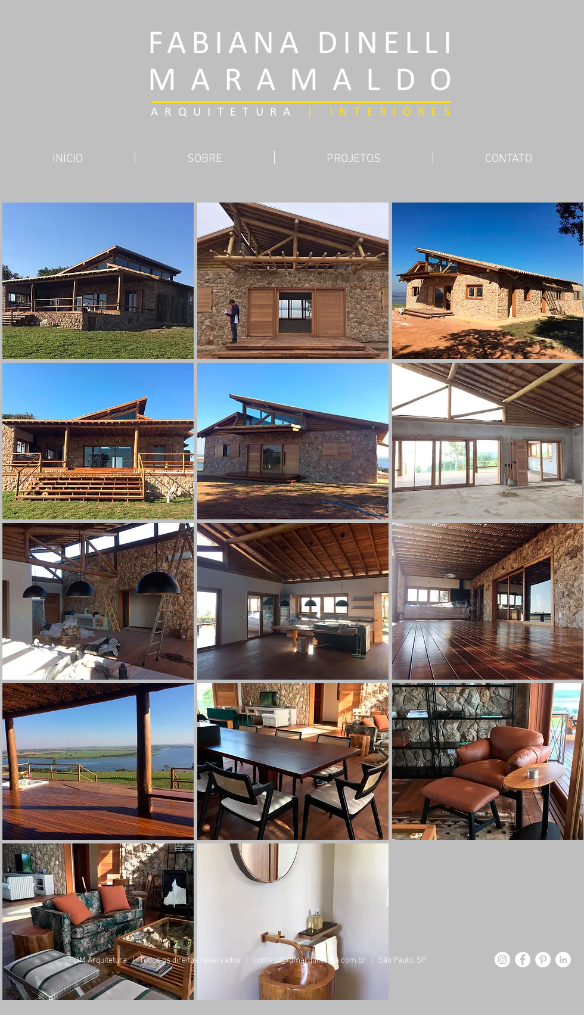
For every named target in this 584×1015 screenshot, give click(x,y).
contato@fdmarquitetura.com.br (309, 960)
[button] (98, 281)
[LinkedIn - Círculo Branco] (563, 959)
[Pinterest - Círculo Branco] (543, 959)
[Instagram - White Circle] (502, 959)
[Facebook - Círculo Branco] (522, 959)
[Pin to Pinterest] (292, 182)
